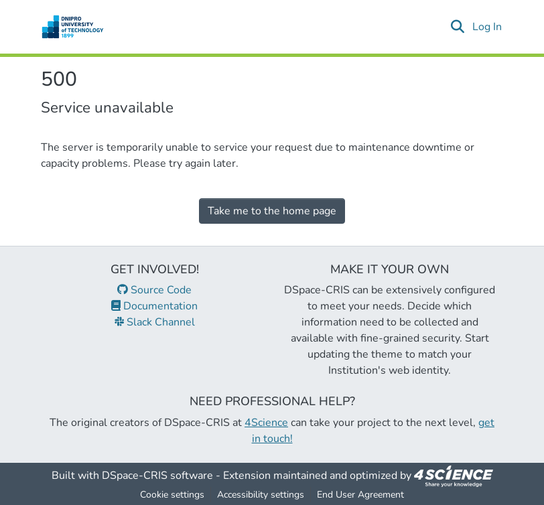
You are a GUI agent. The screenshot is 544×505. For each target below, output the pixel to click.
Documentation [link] (154, 306)
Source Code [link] (154, 290)
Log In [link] (487, 26)
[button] (73, 26)
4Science (266, 422)
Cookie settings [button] (172, 494)
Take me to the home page (272, 211)
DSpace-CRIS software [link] (157, 475)
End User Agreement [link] (360, 494)
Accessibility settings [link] (260, 494)
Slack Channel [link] (155, 322)
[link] (453, 475)
